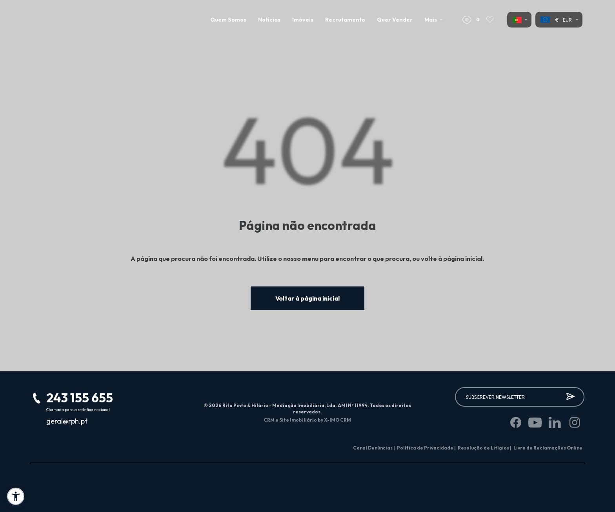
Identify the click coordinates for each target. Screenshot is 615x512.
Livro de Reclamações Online (547, 448)
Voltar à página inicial (307, 298)
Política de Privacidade (426, 448)
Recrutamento (345, 19)
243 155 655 (79, 398)
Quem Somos (228, 19)
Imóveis (302, 19)
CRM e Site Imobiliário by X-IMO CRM (307, 420)
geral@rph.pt (66, 421)
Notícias (269, 19)
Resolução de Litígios (484, 448)
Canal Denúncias (374, 448)
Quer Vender (395, 19)
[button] (16, 496)
